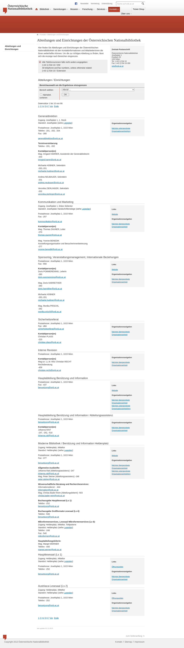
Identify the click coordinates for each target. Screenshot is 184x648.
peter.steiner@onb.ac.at (49, 479)
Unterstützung (107, 4)
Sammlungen (60, 9)
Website (115, 214)
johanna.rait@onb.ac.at (48, 435)
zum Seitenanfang (135, 636)
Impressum (139, 642)
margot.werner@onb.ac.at (49, 549)
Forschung (88, 9)
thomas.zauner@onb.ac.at (50, 235)
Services (102, 9)
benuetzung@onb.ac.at (48, 387)
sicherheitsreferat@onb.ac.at (51, 329)
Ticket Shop (138, 9)
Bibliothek (45, 9)
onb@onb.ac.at (117, 66)
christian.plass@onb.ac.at (49, 342)
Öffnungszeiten (117, 567)
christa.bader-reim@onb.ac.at (51, 495)
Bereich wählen (46, 90)
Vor (51, 106)
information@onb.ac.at (48, 490)
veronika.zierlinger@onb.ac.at (51, 194)
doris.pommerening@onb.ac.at (52, 277)
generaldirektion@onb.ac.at (50, 138)
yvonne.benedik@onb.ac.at (50, 249)
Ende (56, 106)
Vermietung (95, 4)
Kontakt (114, 9)
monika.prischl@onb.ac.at (49, 311)
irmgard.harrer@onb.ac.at (49, 160)
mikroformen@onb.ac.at (49, 536)
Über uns (126, 13)
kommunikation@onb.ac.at (50, 221)
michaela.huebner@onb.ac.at (51, 171)
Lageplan (68, 123)
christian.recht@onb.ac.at (49, 370)
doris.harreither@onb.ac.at (50, 288)
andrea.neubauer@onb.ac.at (51, 182)
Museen (75, 9)
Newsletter (84, 4)
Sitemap (128, 642)
